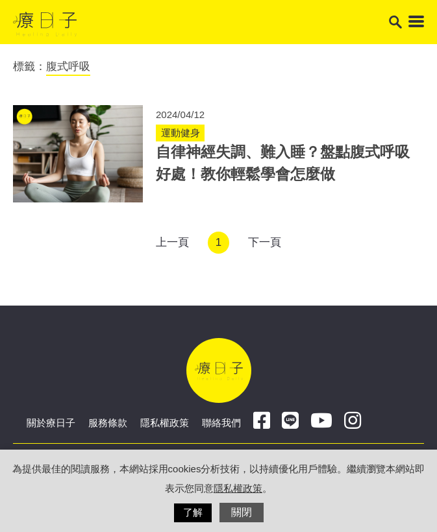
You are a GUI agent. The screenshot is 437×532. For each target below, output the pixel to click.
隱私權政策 (164, 422)
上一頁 (172, 242)
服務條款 (107, 422)
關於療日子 (51, 422)
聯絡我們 (221, 422)
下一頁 (264, 242)
